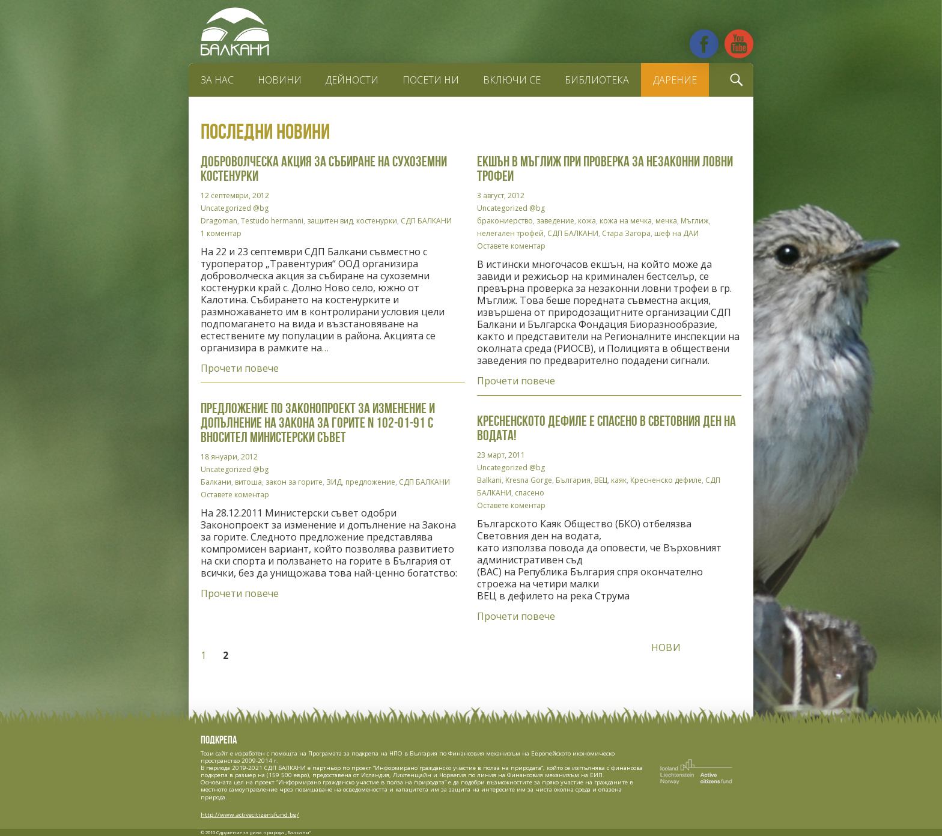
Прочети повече (240, 368)
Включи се (512, 79)
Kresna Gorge (528, 480)
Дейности (352, 79)
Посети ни (431, 79)
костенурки (376, 221)
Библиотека (597, 79)
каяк (619, 480)
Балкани (216, 482)
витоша (248, 482)
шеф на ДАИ (676, 233)
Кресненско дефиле (666, 480)
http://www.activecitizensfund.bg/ (250, 815)
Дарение (675, 79)
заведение (555, 221)
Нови (666, 647)
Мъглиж (695, 221)
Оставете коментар (511, 246)
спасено (529, 493)
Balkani (489, 480)
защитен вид (330, 221)
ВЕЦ (600, 480)
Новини (280, 79)
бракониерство (505, 221)
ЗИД (334, 482)
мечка (666, 221)
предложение (370, 482)
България (573, 480)
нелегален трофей (510, 233)
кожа (587, 221)
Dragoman (219, 221)
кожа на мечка (626, 221)
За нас (217, 79)
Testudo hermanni (272, 221)
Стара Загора (626, 233)
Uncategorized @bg (235, 208)
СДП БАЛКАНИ (426, 221)
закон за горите (294, 482)
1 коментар (221, 233)
